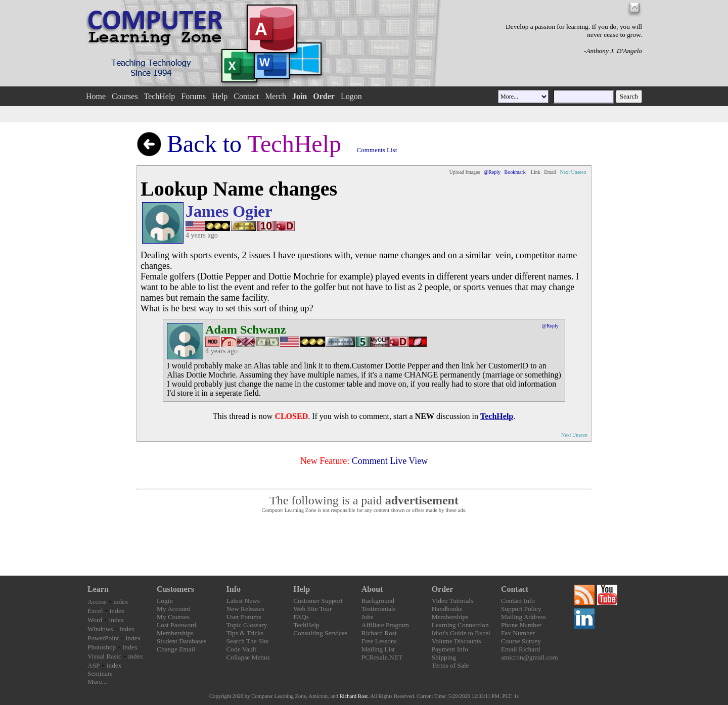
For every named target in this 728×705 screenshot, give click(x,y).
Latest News (243, 600)
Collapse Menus (248, 657)
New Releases (245, 609)
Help (220, 96)
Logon (351, 96)
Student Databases (181, 641)
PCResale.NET (381, 657)
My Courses (173, 617)
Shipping (444, 657)
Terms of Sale (450, 665)
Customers (175, 589)
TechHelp (159, 96)
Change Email (176, 649)
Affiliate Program (385, 625)
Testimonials (378, 609)
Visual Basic (104, 656)
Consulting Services (320, 633)
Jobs (367, 617)
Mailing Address (523, 617)
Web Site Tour (312, 609)
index (120, 601)
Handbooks (447, 609)
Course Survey (521, 641)
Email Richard (520, 649)
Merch (275, 96)
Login (165, 600)
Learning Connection (460, 625)
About (372, 589)
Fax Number (518, 633)
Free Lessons (379, 641)
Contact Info (518, 600)
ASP (93, 665)
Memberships (175, 633)
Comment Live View (390, 461)
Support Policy (521, 609)
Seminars (100, 673)
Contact (246, 96)
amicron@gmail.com (529, 657)
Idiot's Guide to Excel (461, 633)
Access (97, 601)
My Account (173, 609)
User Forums (243, 617)
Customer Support (317, 600)
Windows (100, 629)
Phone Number (521, 625)
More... (97, 681)
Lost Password (176, 625)
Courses (125, 96)
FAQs (301, 617)
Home (96, 96)
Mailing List (378, 649)
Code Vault (241, 649)
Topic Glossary (246, 625)
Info (233, 589)
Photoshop (101, 647)
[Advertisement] (364, 545)
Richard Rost (379, 633)
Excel (95, 611)
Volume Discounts (456, 641)
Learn (98, 589)
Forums (193, 96)
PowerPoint (103, 638)
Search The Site (247, 641)
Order (442, 589)
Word (94, 620)
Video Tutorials (453, 600)
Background (377, 600)
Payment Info (450, 649)
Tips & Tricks (245, 633)
